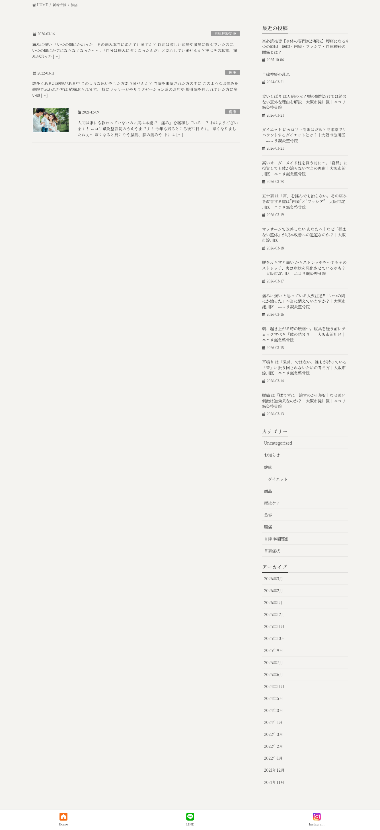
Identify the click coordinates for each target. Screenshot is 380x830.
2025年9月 (273, 650)
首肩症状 (272, 551)
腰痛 (268, 527)
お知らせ (272, 455)
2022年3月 (273, 734)
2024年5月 (273, 698)
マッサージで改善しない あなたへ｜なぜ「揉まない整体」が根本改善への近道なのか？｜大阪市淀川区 (304, 234)
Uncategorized (278, 443)
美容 (268, 515)
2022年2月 (273, 746)
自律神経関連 (225, 33)
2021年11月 (274, 782)
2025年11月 (274, 626)
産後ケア (272, 503)
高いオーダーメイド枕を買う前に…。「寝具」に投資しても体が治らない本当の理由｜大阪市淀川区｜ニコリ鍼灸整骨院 (305, 168)
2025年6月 (273, 674)
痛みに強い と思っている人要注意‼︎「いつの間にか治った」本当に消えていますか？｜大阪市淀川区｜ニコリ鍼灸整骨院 (304, 301)
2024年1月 (273, 722)
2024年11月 (274, 686)
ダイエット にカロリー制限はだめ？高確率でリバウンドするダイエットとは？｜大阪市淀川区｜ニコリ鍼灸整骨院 (304, 135)
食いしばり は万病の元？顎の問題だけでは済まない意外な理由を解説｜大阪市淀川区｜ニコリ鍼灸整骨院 (304, 101)
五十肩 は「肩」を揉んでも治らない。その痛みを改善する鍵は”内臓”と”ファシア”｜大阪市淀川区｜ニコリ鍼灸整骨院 (304, 201)
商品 (268, 491)
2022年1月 (273, 758)
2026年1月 (273, 602)
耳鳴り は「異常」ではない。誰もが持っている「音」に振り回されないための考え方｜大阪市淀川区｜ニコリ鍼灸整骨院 (304, 367)
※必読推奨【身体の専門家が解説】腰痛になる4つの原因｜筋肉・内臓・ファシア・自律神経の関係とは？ (305, 46)
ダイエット (278, 479)
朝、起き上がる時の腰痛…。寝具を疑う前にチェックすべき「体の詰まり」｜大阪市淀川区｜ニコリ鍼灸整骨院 (304, 334)
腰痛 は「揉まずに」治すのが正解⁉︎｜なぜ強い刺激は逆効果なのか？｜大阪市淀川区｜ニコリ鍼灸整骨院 (304, 400)
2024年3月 (273, 710)
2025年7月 (273, 662)
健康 (232, 72)
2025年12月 (274, 614)
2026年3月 (273, 578)
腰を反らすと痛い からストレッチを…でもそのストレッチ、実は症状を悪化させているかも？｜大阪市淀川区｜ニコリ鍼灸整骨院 (304, 267)
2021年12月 (274, 770)
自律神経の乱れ (276, 74)
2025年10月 (274, 638)
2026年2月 (273, 590)
